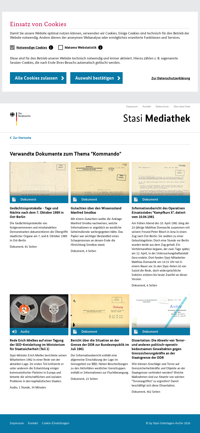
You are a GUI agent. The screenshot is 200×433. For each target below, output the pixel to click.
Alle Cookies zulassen (36, 78)
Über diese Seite (182, 106)
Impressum (132, 106)
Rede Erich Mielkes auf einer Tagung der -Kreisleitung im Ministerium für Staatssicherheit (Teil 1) (37, 344)
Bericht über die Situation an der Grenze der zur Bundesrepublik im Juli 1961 (100, 344)
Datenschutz (162, 106)
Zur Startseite (22, 137)
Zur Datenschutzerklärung (170, 78)
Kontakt (147, 106)
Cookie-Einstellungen (55, 423)
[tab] (34, 47)
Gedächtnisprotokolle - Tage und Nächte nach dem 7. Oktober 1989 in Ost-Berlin (37, 212)
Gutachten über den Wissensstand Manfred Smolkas (96, 210)
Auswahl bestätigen (94, 78)
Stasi (156, 118)
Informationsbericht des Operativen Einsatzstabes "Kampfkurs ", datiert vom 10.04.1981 (159, 212)
